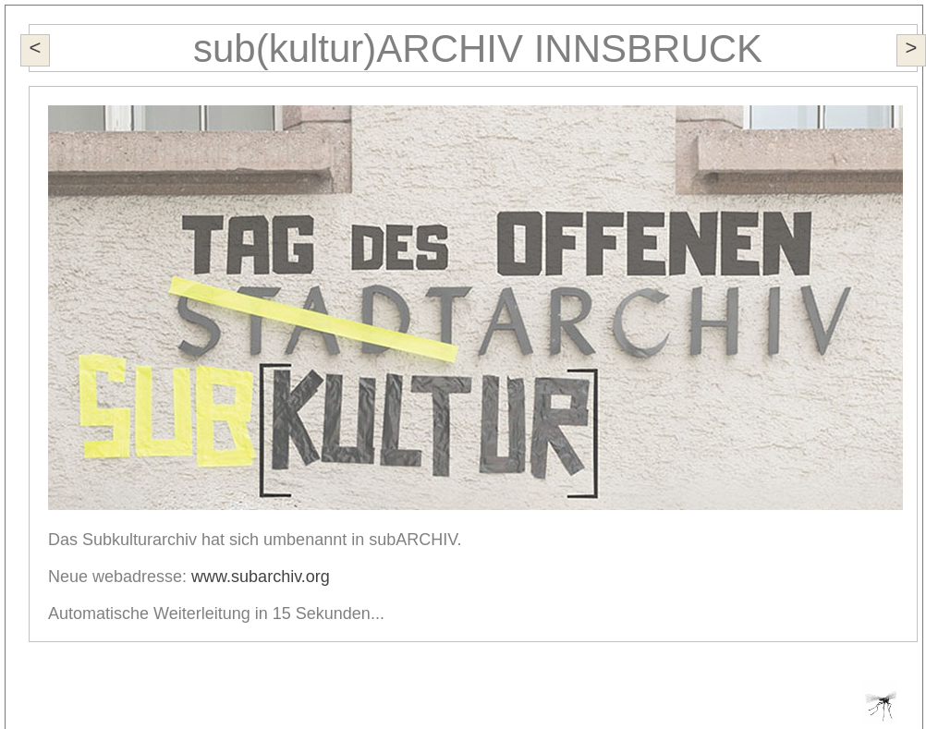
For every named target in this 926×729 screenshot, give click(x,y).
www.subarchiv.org (260, 576)
